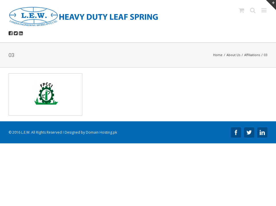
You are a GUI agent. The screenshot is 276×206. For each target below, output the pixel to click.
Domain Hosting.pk (101, 132)
